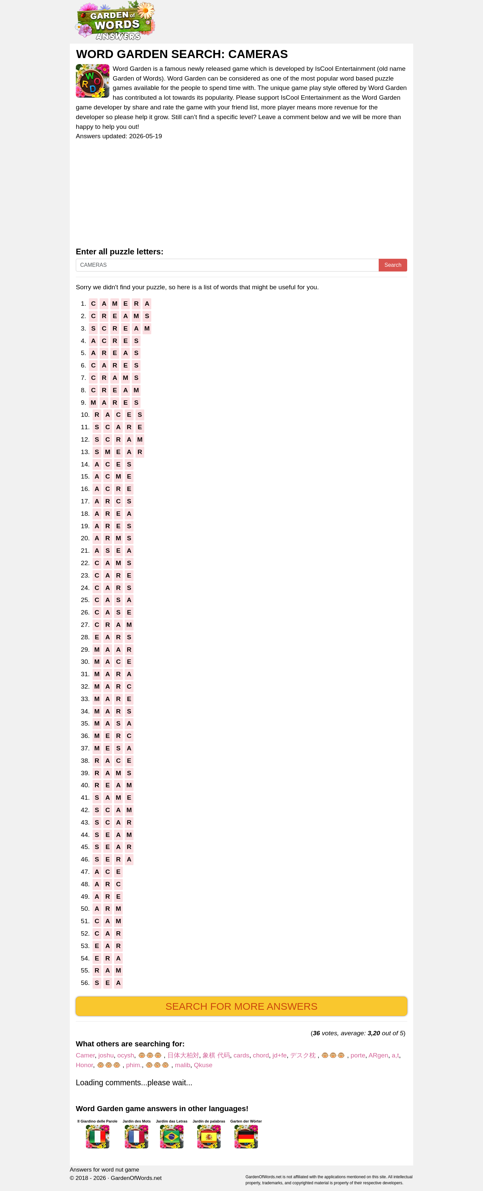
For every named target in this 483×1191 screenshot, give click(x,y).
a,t (395, 1055)
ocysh (125, 1055)
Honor (84, 1065)
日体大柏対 (183, 1055)
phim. (134, 1065)
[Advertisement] (241, 197)
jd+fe (280, 1055)
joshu (106, 1055)
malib (183, 1065)
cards (241, 1055)
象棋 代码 (216, 1055)
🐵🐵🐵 (151, 1055)
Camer (85, 1055)
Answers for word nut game (104, 1170)
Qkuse (203, 1065)
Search (392, 265)
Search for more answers (241, 1006)
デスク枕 (303, 1055)
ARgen (378, 1055)
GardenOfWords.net (136, 1178)
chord (261, 1055)
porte (358, 1055)
